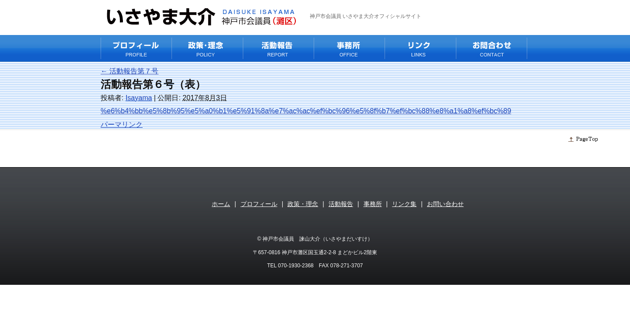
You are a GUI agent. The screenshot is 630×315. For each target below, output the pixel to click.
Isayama (139, 98)
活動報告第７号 (129, 71)
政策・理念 (302, 203)
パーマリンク (122, 124)
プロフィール (259, 203)
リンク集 (404, 203)
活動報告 (341, 203)
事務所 (373, 203)
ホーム (221, 203)
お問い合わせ (445, 203)
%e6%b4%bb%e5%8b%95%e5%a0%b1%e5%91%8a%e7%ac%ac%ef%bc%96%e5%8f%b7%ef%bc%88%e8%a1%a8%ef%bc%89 (306, 111)
